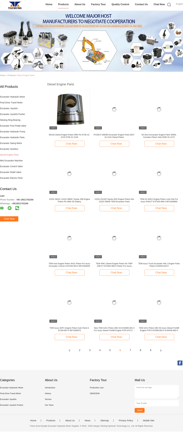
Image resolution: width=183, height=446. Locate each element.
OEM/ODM (95, 393)
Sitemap (104, 420)
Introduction (50, 387)
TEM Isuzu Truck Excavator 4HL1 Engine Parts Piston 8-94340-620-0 (159, 264)
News (87, 420)
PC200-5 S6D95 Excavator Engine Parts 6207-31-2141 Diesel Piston (114, 136)
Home (49, 4)
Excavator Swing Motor (11, 143)
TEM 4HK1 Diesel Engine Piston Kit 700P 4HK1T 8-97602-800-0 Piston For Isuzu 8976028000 (114, 264)
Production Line (97, 387)
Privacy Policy (126, 420)
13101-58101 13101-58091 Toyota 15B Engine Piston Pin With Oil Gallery (69, 200)
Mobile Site (148, 420)
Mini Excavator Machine (11, 160)
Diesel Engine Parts (25, 75)
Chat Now (159, 4)
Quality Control (120, 4)
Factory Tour (98, 4)
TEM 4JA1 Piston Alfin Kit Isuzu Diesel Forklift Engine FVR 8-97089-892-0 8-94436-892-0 (159, 329)
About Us (79, 4)
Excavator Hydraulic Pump (12, 131)
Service (48, 399)
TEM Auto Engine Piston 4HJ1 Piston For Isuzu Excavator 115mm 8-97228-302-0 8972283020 (69, 264)
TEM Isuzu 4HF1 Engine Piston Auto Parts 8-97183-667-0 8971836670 (69, 329)
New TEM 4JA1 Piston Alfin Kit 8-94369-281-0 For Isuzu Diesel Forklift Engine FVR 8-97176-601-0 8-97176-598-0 (114, 329)
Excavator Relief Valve (10, 172)
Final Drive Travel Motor (11, 102)
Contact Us (141, 4)
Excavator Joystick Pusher (12, 114)
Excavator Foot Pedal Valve (13, 126)
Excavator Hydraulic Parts (12, 137)
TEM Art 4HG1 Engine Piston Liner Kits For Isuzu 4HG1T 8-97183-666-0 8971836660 (159, 200)
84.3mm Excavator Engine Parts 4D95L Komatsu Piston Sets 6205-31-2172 (159, 136)
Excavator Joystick (9, 108)
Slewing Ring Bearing (10, 120)
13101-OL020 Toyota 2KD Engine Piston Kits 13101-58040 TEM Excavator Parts (114, 200)
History (48, 393)
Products (63, 4)
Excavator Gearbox (9, 149)
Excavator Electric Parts (11, 178)
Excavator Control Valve (11, 166)
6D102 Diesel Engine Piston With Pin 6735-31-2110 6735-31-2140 (69, 136)
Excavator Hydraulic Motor (12, 97)
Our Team (49, 405)
